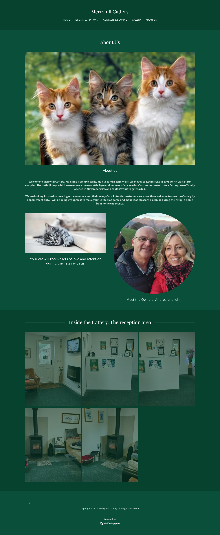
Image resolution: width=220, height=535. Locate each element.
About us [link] (151, 19)
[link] (110, 12)
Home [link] (66, 19)
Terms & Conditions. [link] (86, 19)
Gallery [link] (136, 19)
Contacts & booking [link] (115, 19)
